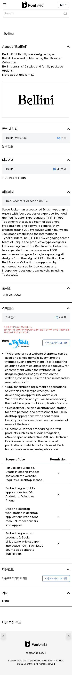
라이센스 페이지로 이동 (56, 342)
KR (64, 4)
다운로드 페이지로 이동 (56, 578)
